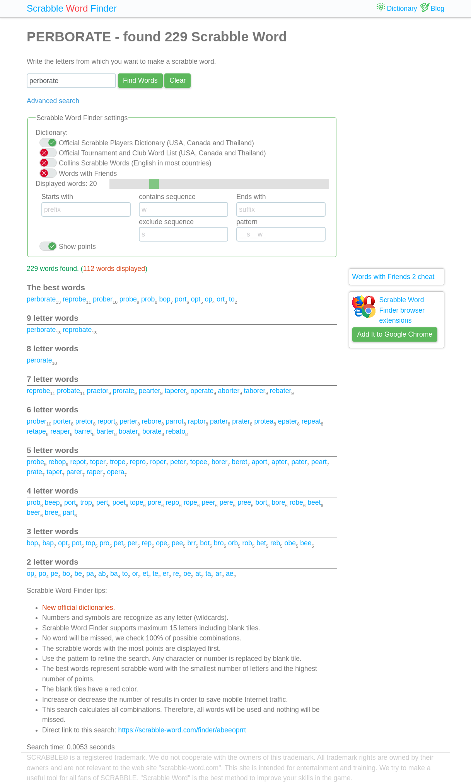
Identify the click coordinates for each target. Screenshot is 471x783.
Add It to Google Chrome (395, 334)
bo (66, 573)
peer (208, 502)
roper (158, 462)
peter (178, 462)
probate (68, 391)
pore (154, 502)
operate (202, 391)
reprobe (74, 299)
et (145, 573)
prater (241, 421)
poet (119, 502)
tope (136, 502)
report (106, 421)
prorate (124, 391)
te (156, 573)
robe (296, 502)
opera (115, 472)
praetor (98, 391)
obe (290, 543)
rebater (281, 391)
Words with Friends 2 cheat (393, 277)
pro (104, 543)
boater (128, 431)
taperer (175, 391)
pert (102, 502)
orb (233, 543)
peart (319, 462)
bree (51, 512)
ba (114, 573)
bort (261, 502)
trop (86, 502)
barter (105, 431)
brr (192, 543)
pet (118, 543)
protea (263, 421)
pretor (84, 421)
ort (221, 299)
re (176, 573)
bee (305, 543)
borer (219, 462)
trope (117, 462)
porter (62, 421)
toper (98, 462)
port (180, 299)
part (68, 512)
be (78, 573)
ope (161, 543)
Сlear (177, 80)
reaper (60, 431)
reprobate (77, 330)
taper (54, 472)
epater (287, 421)
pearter (149, 391)
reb (275, 543)
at (198, 573)
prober (103, 299)
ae (230, 573)
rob (247, 543)
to (232, 299)
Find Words (140, 80)
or (135, 573)
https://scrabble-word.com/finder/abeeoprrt (182, 730)
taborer (255, 391)
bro (219, 543)
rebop (57, 462)
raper (94, 472)
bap (48, 543)
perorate (39, 360)
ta (208, 573)
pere (226, 502)
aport (259, 462)
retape (36, 431)
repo (172, 502)
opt (195, 299)
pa (90, 573)
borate (152, 431)
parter (219, 421)
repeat (311, 421)
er (166, 573)
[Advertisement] (397, 143)
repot (78, 462)
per (132, 543)
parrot (175, 421)
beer (33, 512)
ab (102, 573)
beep (52, 502)
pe (54, 573)
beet (314, 502)
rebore (151, 421)
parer (74, 472)
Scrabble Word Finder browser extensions (402, 310)
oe (187, 573)
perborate (41, 299)
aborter (229, 391)
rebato (175, 431)
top (90, 543)
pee (177, 543)
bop (164, 299)
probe (128, 299)
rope (190, 502)
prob (148, 299)
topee (198, 462)
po (42, 573)
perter (128, 421)
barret (83, 431)
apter (279, 462)
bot (204, 543)
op (208, 299)
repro (138, 462)
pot (76, 543)
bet (261, 543)
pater (299, 462)
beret (239, 462)
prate (34, 472)
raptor (197, 421)
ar (218, 573)
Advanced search (53, 101)
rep (147, 543)
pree (244, 502)
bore (278, 502)
